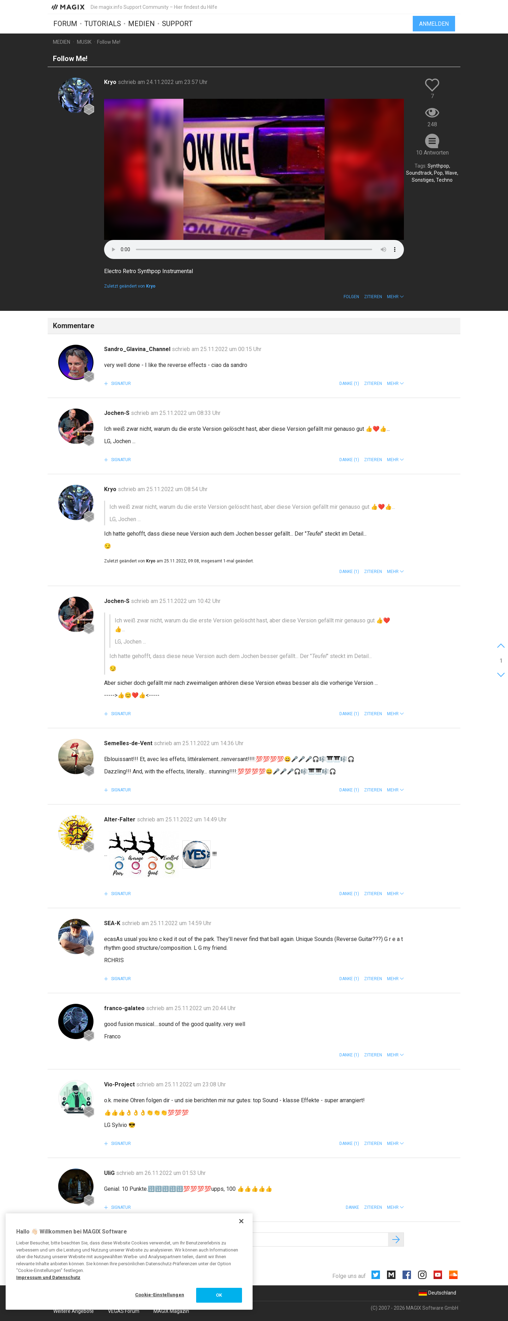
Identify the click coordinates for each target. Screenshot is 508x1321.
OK (219, 1295)
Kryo (111, 82)
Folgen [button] (351, 296)
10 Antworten (432, 152)
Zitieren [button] (373, 296)
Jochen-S (117, 413)
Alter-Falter (120, 819)
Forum (65, 23)
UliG (110, 1173)
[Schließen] (241, 1221)
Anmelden (434, 23)
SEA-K (113, 923)
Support (177, 23)
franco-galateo (125, 1008)
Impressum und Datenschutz (48, 1277)
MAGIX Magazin (171, 1311)
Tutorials (102, 23)
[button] (395, 296)
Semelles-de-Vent (129, 743)
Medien (141, 23)
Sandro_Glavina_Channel (138, 349)
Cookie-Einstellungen (159, 1294)
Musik (84, 42)
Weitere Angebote (73, 1311)
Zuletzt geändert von (130, 286)
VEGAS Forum (123, 1311)
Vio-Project (120, 1084)
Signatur (120, 383)
